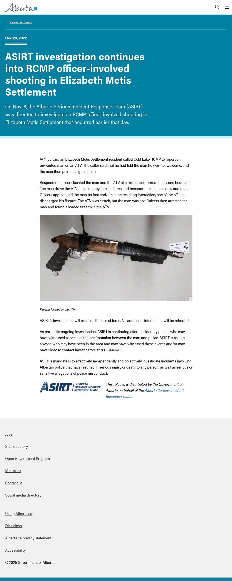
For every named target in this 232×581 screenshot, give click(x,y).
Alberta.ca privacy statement (28, 538)
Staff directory (16, 446)
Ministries (13, 470)
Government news (20, 22)
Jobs (8, 434)
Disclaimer (13, 525)
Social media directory (23, 495)
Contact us (14, 482)
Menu (227, 7)
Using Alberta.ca (18, 513)
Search (217, 7)
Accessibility (15, 550)
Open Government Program (27, 458)
